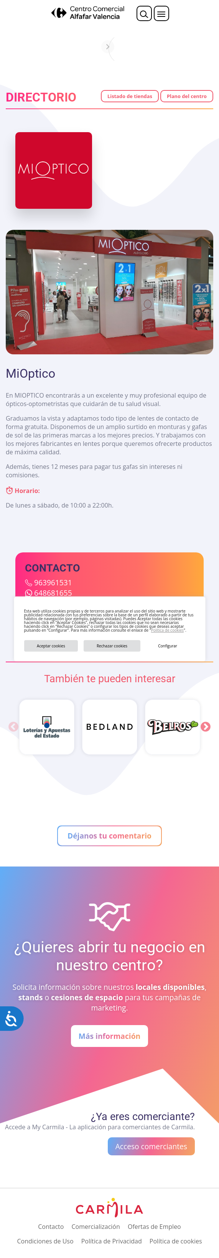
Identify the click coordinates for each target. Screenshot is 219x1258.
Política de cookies (167, 630)
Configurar (167, 646)
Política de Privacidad (111, 1241)
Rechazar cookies (112, 646)
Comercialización (96, 1226)
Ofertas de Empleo (154, 1226)
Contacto (51, 1226)
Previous (13, 727)
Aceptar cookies (51, 646)
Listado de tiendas (129, 96)
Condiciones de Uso (45, 1241)
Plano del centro (187, 96)
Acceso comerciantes (151, 1146)
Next (205, 727)
